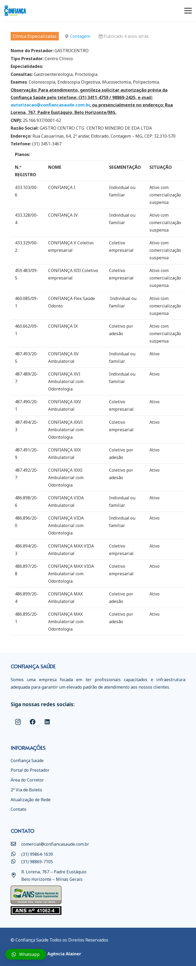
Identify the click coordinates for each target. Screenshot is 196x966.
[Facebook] (32, 722)
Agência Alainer (64, 954)
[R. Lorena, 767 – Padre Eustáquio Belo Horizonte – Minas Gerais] (16, 875)
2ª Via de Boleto (26, 790)
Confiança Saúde (27, 760)
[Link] (15, 10)
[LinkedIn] (47, 722)
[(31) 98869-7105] (16, 861)
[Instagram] (18, 722)
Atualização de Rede (31, 800)
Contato (18, 809)
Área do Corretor (27, 780)
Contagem (80, 36)
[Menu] (188, 10)
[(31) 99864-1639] (16, 854)
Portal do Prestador (30, 770)
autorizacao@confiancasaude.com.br (50, 105)
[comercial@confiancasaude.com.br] (16, 844)
